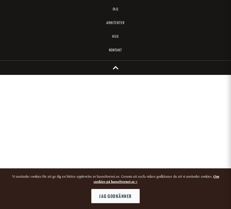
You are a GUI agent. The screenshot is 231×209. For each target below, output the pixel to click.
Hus (115, 36)
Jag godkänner (115, 196)
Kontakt (115, 50)
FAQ (115, 9)
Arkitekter (115, 22)
